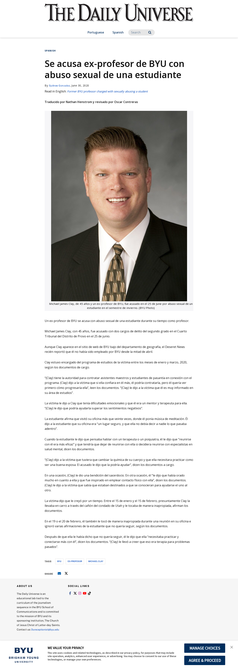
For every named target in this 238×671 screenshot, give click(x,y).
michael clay (95, 561)
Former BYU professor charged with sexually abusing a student (111, 91)
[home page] (119, 17)
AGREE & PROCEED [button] (205, 660)
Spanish (118, 32)
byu (59, 561)
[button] (232, 647)
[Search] (141, 32)
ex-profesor (75, 561)
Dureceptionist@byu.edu (32, 633)
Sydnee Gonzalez (60, 85)
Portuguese (95, 32)
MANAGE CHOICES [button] (204, 648)
